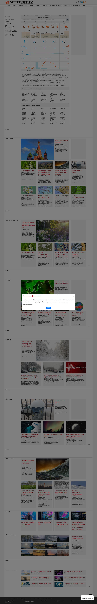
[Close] (74, 296)
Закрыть (48, 307)
